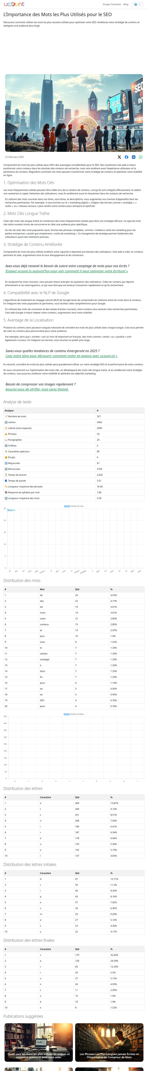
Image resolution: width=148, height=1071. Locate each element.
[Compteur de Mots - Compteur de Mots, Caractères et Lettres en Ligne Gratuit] (14, 4)
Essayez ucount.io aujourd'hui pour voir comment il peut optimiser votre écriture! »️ (67, 271)
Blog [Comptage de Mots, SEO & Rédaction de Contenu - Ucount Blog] (126, 4)
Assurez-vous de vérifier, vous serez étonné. (37, 389)
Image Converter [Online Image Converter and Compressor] (112, 4)
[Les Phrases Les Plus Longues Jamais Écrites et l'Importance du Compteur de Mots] (109, 1042)
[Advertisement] (74, 51)
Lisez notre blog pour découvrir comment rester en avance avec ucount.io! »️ (61, 356)
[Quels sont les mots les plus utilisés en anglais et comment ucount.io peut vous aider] (39, 1042)
